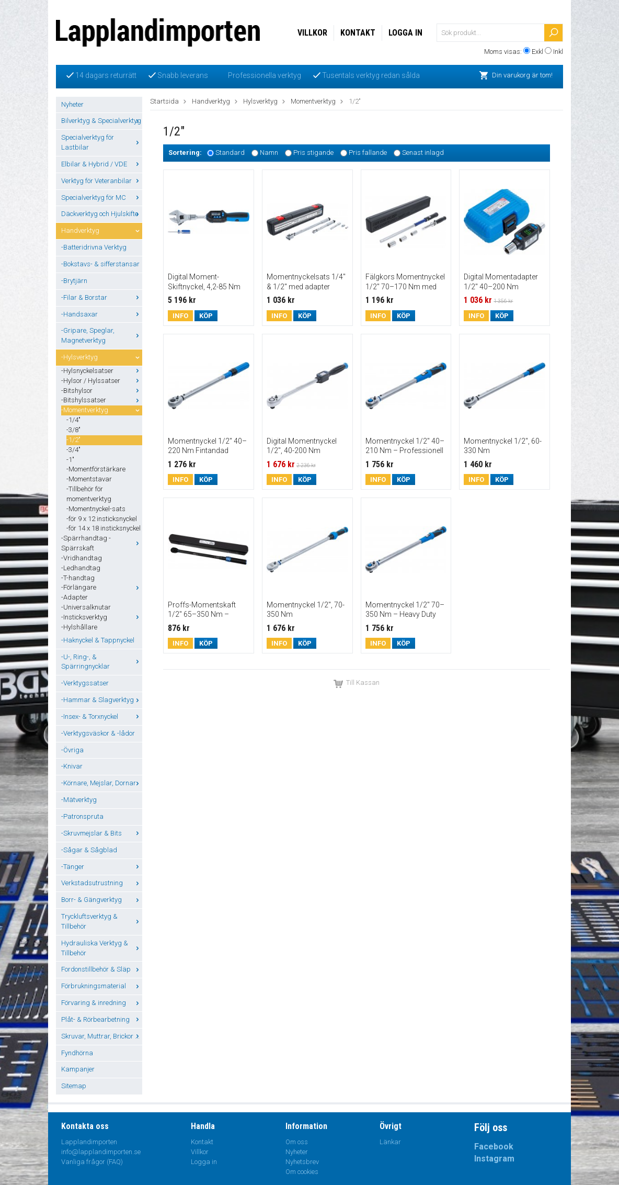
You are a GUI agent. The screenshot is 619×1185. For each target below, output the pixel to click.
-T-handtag (78, 578)
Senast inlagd (423, 153)
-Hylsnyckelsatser (101, 371)
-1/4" (73, 420)
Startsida (164, 101)
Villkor (312, 33)
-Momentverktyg (101, 410)
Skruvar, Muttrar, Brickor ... (101, 1036)
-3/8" (73, 430)
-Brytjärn (74, 281)
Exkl (537, 51)
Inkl (558, 51)
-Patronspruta (82, 816)
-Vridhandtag (81, 558)
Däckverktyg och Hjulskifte (101, 214)
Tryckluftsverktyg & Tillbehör (101, 921)
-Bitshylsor (101, 390)
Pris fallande (368, 153)
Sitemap (73, 1086)
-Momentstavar (89, 479)
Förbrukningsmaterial (101, 986)
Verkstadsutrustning (101, 883)
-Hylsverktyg (101, 357)
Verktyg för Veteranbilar (101, 181)
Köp (206, 316)
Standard (230, 153)
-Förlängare (101, 587)
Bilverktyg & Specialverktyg (101, 121)
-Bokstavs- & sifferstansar (100, 264)
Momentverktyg (313, 101)
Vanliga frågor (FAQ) (92, 1162)
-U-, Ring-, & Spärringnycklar (101, 662)
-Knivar (72, 766)
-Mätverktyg (79, 800)
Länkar (390, 1142)
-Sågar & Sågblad (89, 850)
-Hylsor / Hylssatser (101, 381)
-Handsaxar (101, 314)
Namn (269, 153)
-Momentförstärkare (95, 469)
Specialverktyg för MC (101, 197)
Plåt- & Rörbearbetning (101, 1019)
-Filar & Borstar (101, 297)
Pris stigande (313, 153)
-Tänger (101, 867)
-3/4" (73, 450)
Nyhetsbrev (302, 1162)
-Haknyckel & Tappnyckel (97, 640)
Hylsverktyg (260, 101)
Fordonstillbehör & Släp (101, 969)
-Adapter (74, 597)
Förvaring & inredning (101, 1003)
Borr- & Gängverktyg (101, 900)
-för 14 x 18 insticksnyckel (103, 528)
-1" (70, 460)
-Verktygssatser (85, 683)
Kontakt (357, 33)
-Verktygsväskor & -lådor (98, 733)
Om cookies (301, 1172)
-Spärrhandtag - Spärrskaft (101, 543)
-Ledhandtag (80, 568)
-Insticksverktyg (101, 617)
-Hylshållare (79, 627)
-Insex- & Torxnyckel (101, 716)
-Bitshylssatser (101, 400)
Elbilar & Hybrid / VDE (101, 164)
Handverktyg (101, 230)
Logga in (405, 33)
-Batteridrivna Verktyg (94, 247)
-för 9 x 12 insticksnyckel (101, 519)
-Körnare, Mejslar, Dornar (101, 783)
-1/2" (73, 440)
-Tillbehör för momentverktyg (88, 494)
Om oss (296, 1142)
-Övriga (72, 750)
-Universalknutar (86, 607)
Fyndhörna (77, 1053)
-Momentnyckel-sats (95, 509)
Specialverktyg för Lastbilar (101, 142)
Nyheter (72, 104)
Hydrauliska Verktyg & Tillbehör (101, 948)
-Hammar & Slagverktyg (101, 700)
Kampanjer (78, 1069)
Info (180, 316)
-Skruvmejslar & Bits (101, 833)
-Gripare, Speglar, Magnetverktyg (101, 335)
